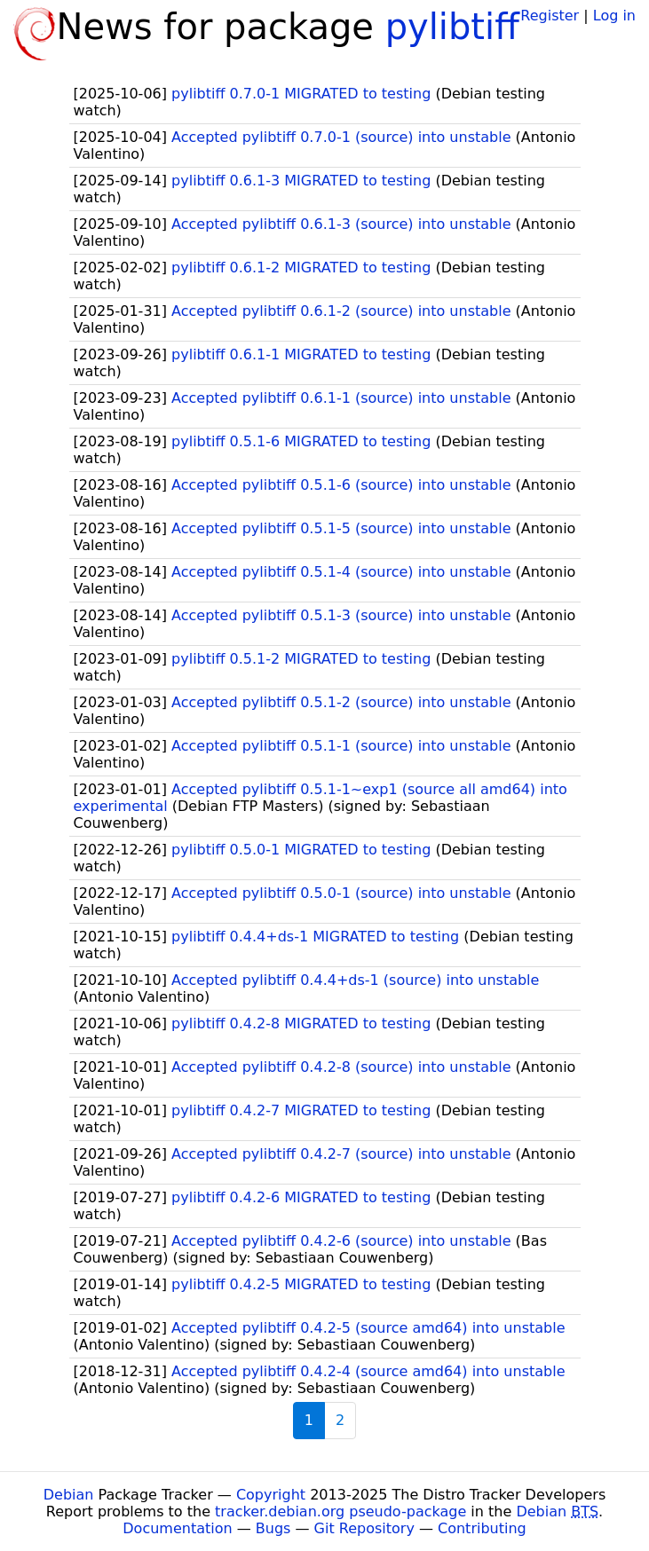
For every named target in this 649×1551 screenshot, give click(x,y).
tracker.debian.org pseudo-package (340, 1511)
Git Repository (364, 1528)
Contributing (482, 1528)
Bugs (273, 1528)
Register (549, 15)
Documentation (177, 1528)
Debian (69, 1494)
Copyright (270, 1494)
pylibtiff (452, 26)
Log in (614, 15)
